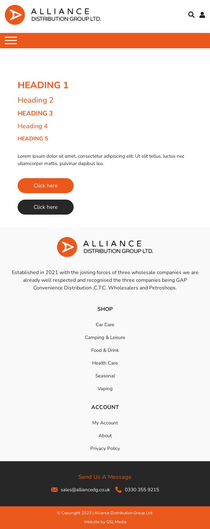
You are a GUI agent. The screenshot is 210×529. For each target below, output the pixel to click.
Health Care (105, 363)
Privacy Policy (105, 448)
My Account (105, 423)
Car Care (105, 324)
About (105, 435)
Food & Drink (105, 350)
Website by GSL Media (105, 522)
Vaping (105, 388)
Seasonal (105, 376)
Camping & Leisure (105, 337)
